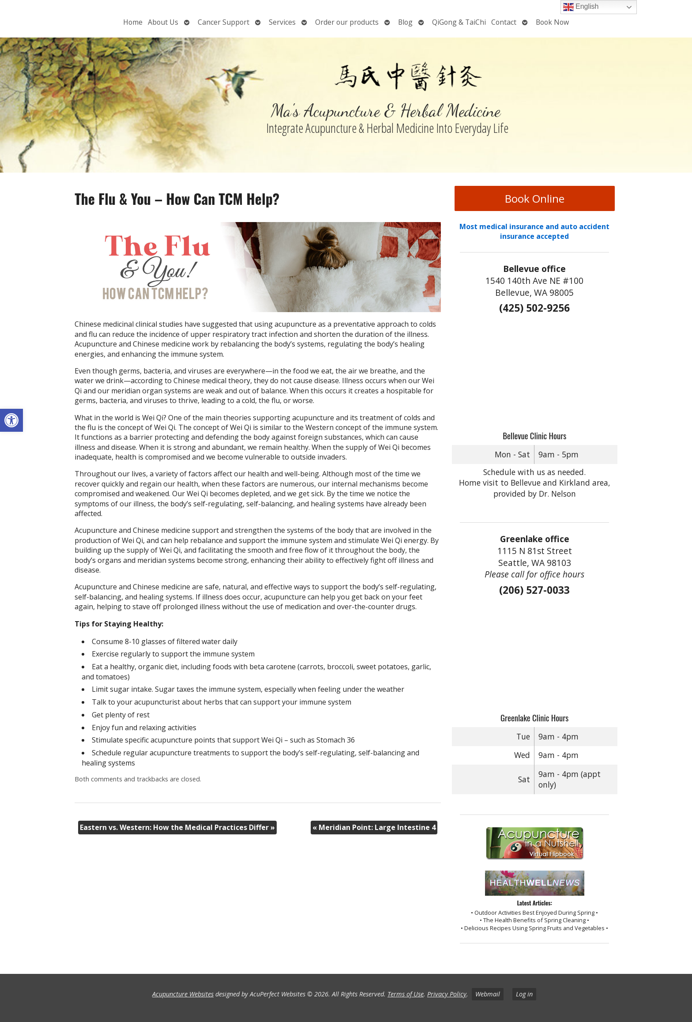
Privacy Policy (446, 994)
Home (133, 22)
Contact (503, 22)
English (581, 7)
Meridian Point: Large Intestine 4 (374, 827)
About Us (163, 22)
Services (282, 22)
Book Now (552, 22)
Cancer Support (223, 22)
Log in (524, 994)
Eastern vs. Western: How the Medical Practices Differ (177, 827)
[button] (11, 420)
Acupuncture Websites (183, 994)
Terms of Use (405, 994)
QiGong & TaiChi (459, 22)
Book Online (534, 198)
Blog (405, 22)
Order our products (347, 22)
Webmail (487, 994)
